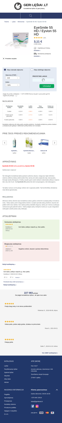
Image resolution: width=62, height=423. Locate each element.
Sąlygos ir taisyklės (10, 411)
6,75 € (14, 153)
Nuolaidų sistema (10, 404)
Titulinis (6, 21)
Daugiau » (37, 50)
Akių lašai (7, 379)
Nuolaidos (7, 101)
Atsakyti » (17, 277)
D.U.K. (6, 414)
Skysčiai (7, 376)
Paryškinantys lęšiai (10, 369)
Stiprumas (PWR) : (11, 75)
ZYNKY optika (35, 377)
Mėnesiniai (21, 21)
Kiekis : (7, 82)
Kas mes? (34, 366)
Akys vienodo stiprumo (15, 70)
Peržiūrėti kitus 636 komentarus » (13, 282)
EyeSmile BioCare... (29, 150)
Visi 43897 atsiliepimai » (50, 353)
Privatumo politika (10, 407)
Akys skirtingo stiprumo (42, 70)
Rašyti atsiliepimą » (8, 264)
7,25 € (29, 153)
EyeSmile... (14, 150)
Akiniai (6, 382)
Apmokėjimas (8, 398)
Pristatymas (8, 401)
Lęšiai (14, 21)
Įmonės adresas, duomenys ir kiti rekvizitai (42, 370)
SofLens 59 (43, 150)
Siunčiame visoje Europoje (40, 374)
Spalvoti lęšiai (8, 372)
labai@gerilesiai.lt (37, 401)
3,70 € (43, 153)
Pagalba (7, 394)
